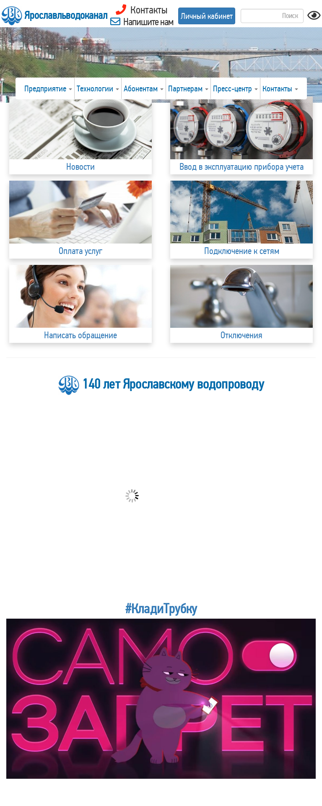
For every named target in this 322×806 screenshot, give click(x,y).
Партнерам (188, 88)
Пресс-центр (235, 88)
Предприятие (48, 88)
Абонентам (144, 88)
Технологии (98, 88)
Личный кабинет (207, 16)
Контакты (280, 88)
